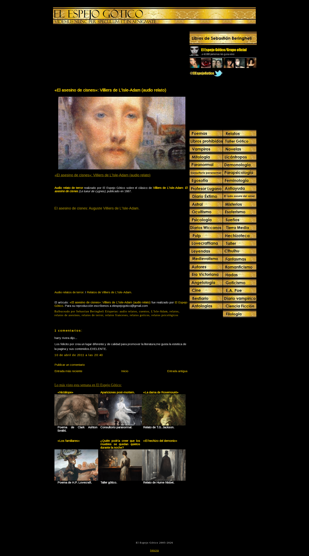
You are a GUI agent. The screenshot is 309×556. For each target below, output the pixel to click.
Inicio (124, 371)
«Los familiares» (68, 440)
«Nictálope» (65, 392)
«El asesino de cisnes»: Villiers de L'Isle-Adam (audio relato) (110, 90)
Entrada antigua (177, 371)
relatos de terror (92, 315)
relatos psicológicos (164, 315)
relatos (174, 311)
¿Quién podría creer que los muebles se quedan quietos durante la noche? (120, 444)
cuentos (144, 311)
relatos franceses (116, 315)
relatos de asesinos (67, 315)
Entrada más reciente (68, 371)
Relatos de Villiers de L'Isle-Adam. (109, 292)
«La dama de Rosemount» (160, 392)
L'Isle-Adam (159, 311)
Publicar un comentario (69, 364)
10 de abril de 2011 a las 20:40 (78, 355)
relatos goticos (140, 315)
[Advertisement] (87, 57)
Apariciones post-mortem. (117, 392)
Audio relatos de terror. (69, 292)
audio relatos (128, 311)
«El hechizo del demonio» (160, 440)
